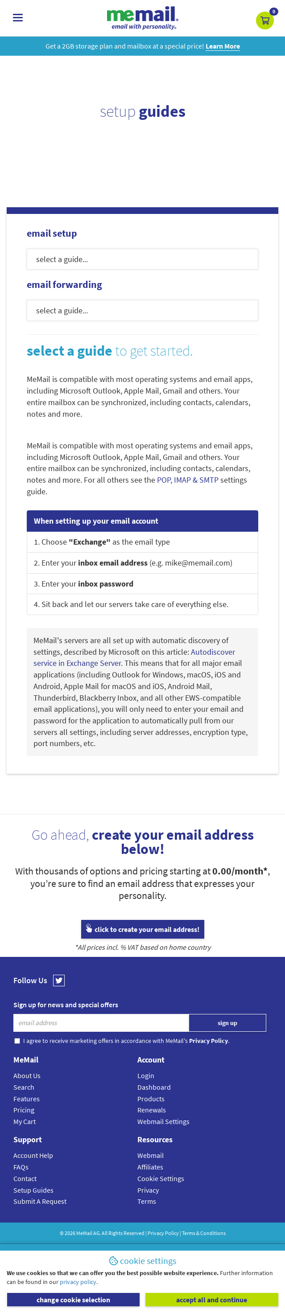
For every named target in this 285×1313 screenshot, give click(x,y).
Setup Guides (33, 1190)
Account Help (33, 1155)
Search (23, 1087)
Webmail (150, 1155)
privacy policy (78, 1282)
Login (145, 1075)
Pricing (23, 1109)
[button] (265, 20)
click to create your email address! (142, 929)
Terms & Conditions (204, 1233)
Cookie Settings (160, 1178)
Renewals (151, 1109)
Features (26, 1098)
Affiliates (150, 1166)
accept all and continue (211, 1299)
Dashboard (154, 1087)
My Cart (24, 1121)
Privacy (148, 1190)
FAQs (21, 1166)
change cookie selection (73, 1299)
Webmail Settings (163, 1121)
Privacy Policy (163, 1233)
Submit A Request (39, 1201)
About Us (27, 1075)
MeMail (84, 1233)
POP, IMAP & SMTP (188, 480)
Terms (146, 1201)
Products (151, 1098)
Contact (25, 1178)
